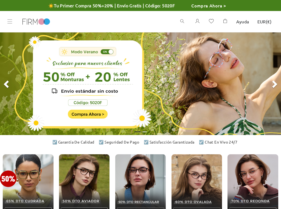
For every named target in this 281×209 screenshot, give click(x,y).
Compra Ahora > (208, 5)
